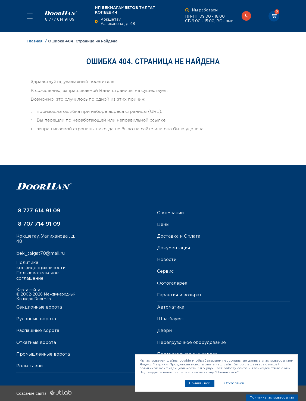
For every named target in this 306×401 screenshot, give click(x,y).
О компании (170, 213)
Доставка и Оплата (178, 236)
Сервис (165, 271)
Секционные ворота (39, 307)
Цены (163, 225)
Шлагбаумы (170, 319)
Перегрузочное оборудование (191, 343)
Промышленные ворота (43, 354)
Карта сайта (28, 290)
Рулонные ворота (36, 319)
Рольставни (29, 366)
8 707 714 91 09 (38, 224)
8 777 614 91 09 (59, 19)
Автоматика (170, 307)
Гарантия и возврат (179, 295)
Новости (166, 260)
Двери (164, 331)
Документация (173, 248)
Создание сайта (43, 393)
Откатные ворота (36, 343)
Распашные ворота (37, 331)
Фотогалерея (172, 283)
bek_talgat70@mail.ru (40, 253)
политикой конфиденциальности (167, 368)
